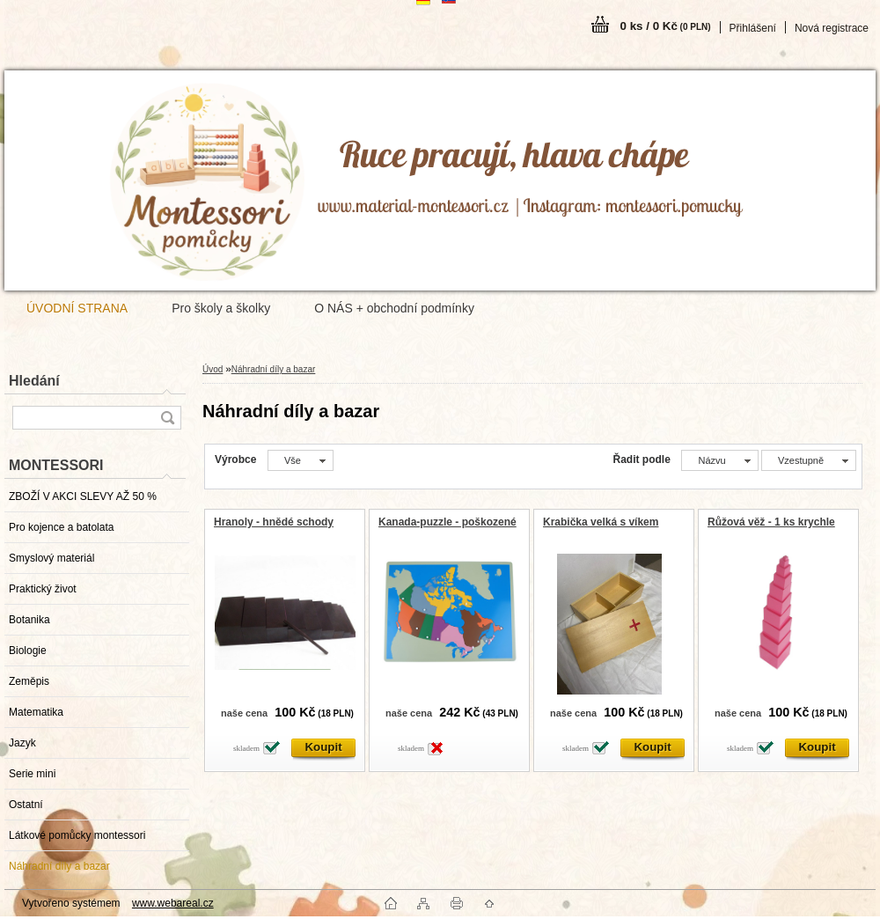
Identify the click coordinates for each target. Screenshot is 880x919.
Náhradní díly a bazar (59, 866)
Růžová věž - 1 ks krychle (771, 522)
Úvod (212, 369)
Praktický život (43, 589)
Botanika (29, 620)
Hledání (34, 380)
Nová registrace (832, 28)
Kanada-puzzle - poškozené (447, 522)
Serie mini (32, 774)
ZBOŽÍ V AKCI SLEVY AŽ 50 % (83, 496)
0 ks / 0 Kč (665, 26)
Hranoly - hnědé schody (274, 522)
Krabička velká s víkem (600, 522)
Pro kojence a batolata (61, 527)
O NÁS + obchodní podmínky (394, 308)
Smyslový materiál (51, 558)
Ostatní (26, 804)
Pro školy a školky (221, 308)
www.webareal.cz (173, 903)
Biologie (28, 650)
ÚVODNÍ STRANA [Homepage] (77, 308)
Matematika (36, 712)
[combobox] (719, 460)
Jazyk (22, 743)
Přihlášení (753, 28)
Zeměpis (29, 681)
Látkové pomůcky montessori (77, 835)
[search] (167, 418)
